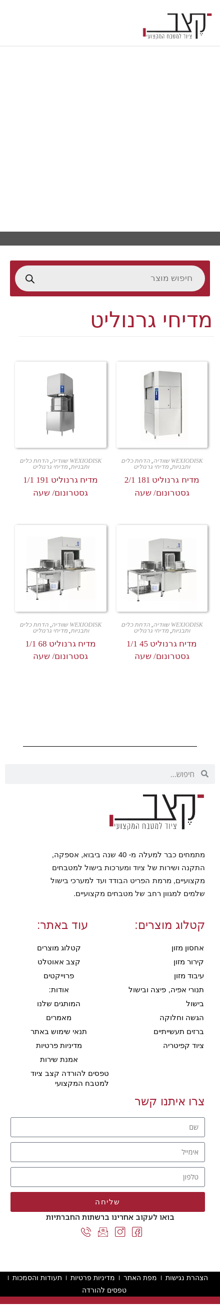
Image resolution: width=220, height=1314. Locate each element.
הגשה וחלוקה (182, 1017)
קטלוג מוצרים (59, 947)
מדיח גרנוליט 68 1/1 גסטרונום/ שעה (61, 650)
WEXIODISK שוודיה (178, 460)
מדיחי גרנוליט (151, 466)
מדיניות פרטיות (59, 1045)
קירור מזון (189, 961)
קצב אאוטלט (59, 961)
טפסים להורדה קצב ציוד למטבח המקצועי (69, 1078)
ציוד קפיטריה (183, 1045)
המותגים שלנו (58, 1003)
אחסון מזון (188, 947)
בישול (195, 1003)
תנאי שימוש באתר (58, 1031)
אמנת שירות (59, 1059)
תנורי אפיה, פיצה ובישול (166, 989)
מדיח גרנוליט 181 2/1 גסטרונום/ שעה (162, 486)
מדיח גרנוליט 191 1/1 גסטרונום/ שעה (60, 486)
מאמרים (59, 1017)
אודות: (59, 989)
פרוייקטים (59, 975)
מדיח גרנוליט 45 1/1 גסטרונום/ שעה (161, 650)
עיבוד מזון (189, 975)
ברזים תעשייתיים (179, 1031)
